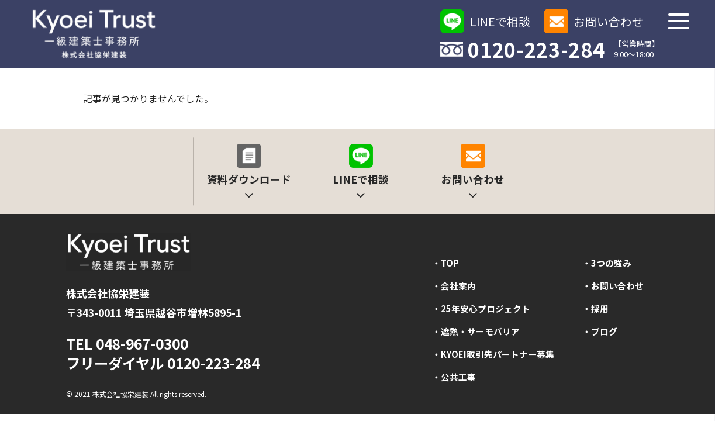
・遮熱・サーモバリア (476, 331)
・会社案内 (454, 285)
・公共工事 (454, 377)
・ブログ (599, 331)
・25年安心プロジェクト (481, 308)
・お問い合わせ (613, 285)
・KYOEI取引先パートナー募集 (493, 354)
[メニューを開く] (678, 21)
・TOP (445, 263)
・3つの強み (606, 263)
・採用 (595, 308)
